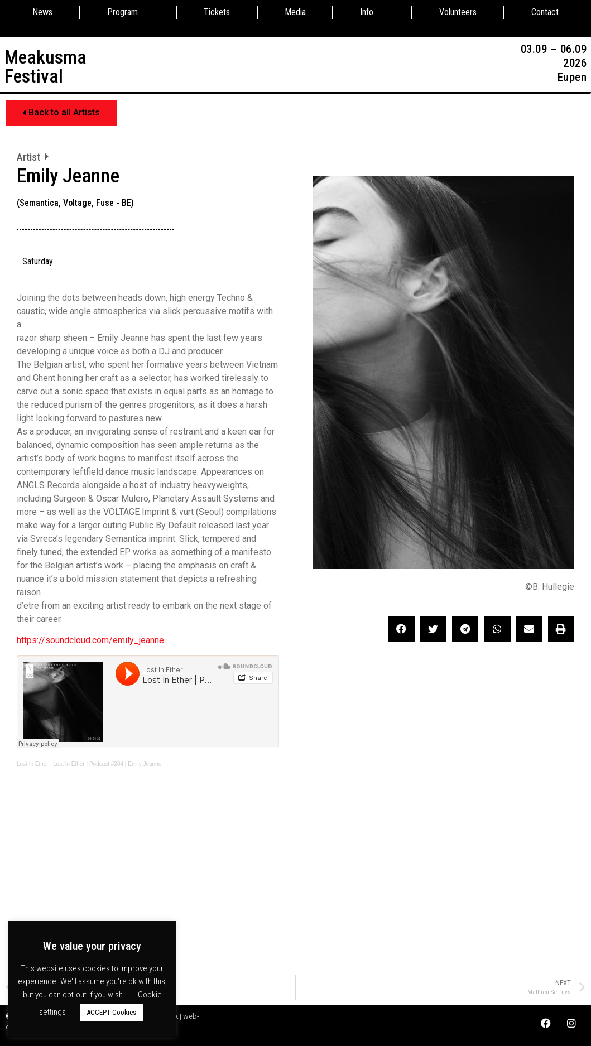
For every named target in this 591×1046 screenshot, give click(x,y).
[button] (61, 113)
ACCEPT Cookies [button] (111, 1012)
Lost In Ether (33, 764)
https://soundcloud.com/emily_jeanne (90, 640)
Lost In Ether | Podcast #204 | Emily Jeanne (107, 764)
